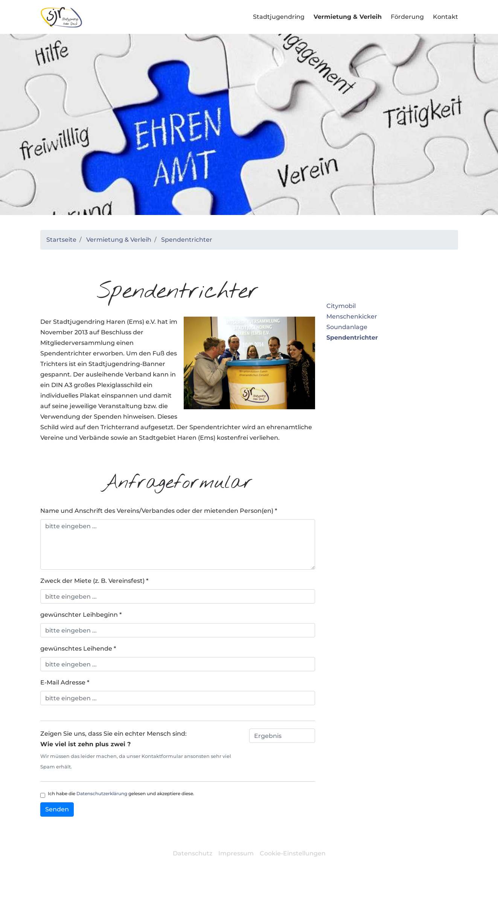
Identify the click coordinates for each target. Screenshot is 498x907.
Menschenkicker (351, 316)
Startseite (61, 239)
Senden (57, 809)
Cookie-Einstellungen (293, 853)
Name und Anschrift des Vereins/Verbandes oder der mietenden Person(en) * (158, 510)
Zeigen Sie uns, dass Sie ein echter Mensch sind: (142, 751)
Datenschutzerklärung (101, 793)
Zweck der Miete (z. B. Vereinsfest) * (94, 580)
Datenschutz (192, 853)
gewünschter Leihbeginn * (81, 614)
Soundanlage (346, 327)
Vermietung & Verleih (118, 239)
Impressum (236, 853)
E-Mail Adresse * (64, 682)
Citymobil (341, 305)
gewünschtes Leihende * (78, 648)
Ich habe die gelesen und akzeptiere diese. (121, 793)
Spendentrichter (186, 239)
